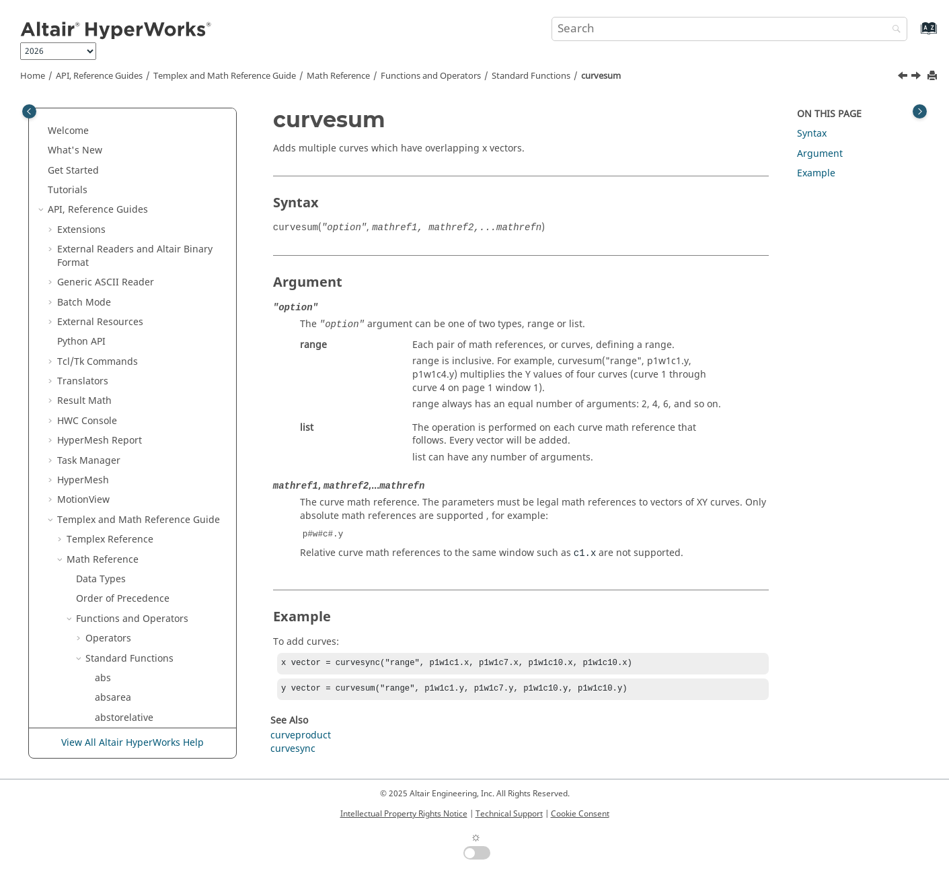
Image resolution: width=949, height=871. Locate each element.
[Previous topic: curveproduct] (904, 77)
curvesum (601, 76)
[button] (89, 121)
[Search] (893, 30)
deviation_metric (132, 536)
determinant (123, 517)
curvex (109, 319)
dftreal (110, 635)
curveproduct (125, 259)
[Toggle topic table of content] (920, 111)
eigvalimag (120, 675)
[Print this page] (933, 76)
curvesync (117, 298)
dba (103, 378)
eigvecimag (121, 714)
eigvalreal (117, 694)
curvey (109, 338)
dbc (103, 418)
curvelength (122, 239)
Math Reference (338, 76)
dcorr (107, 457)
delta (106, 477)
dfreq (107, 556)
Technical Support (509, 814)
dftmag (111, 595)
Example (816, 173)
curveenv (115, 200)
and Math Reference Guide (224, 76)
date (105, 358)
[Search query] (729, 29)
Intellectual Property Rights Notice (403, 814)
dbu (104, 437)
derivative (117, 496)
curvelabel (118, 220)
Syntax (812, 134)
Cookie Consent (580, 814)
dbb (104, 397)
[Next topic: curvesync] (917, 77)
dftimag (112, 576)
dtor (104, 655)
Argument (820, 154)
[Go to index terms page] (914, 35)
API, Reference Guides (99, 76)
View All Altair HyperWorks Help (132, 743)
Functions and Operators (431, 76)
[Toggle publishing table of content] (29, 111)
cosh (105, 160)
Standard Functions (531, 76)
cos (102, 140)
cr (99, 180)
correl (108, 121)
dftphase (115, 615)
